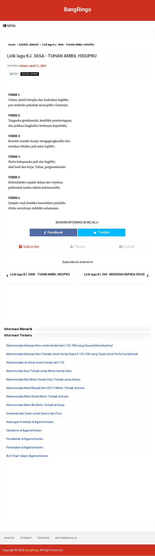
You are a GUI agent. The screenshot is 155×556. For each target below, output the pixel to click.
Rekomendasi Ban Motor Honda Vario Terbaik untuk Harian (43, 379)
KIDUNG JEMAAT (29, 44)
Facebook (59, 232)
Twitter (96, 232)
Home (12, 44)
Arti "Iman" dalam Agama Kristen (27, 456)
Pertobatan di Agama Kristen (24, 447)
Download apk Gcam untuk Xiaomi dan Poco (34, 413)
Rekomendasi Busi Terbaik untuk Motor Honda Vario (39, 371)
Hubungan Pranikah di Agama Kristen (30, 422)
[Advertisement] (77, 490)
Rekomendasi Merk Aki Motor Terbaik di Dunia (35, 405)
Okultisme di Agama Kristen (24, 430)
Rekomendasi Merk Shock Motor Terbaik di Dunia (37, 396)
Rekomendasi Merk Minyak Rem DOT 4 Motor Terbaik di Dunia (45, 388)
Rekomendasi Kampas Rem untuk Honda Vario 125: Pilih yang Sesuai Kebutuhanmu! (59, 345)
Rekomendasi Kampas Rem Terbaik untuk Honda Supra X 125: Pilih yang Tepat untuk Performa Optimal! (72, 354)
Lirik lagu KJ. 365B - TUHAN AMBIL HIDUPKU (40, 274)
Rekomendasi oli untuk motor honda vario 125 (35, 362)
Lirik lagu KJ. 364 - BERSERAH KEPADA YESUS (114, 274)
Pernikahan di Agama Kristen (24, 439)
